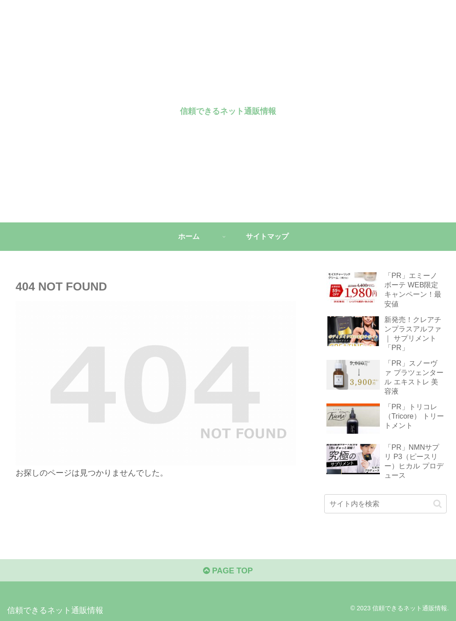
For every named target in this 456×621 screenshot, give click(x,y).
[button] (437, 504)
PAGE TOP (227, 570)
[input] (385, 503)
